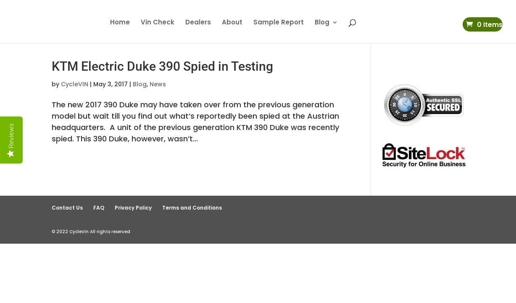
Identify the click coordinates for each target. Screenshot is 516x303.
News (158, 84)
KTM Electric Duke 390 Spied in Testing (162, 66)
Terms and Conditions (192, 207)
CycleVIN (74, 84)
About (232, 23)
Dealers (198, 23)
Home (120, 23)
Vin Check (157, 23)
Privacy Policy (133, 207)
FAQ (98, 207)
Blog (322, 23)
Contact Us (67, 207)
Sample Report (278, 23)
